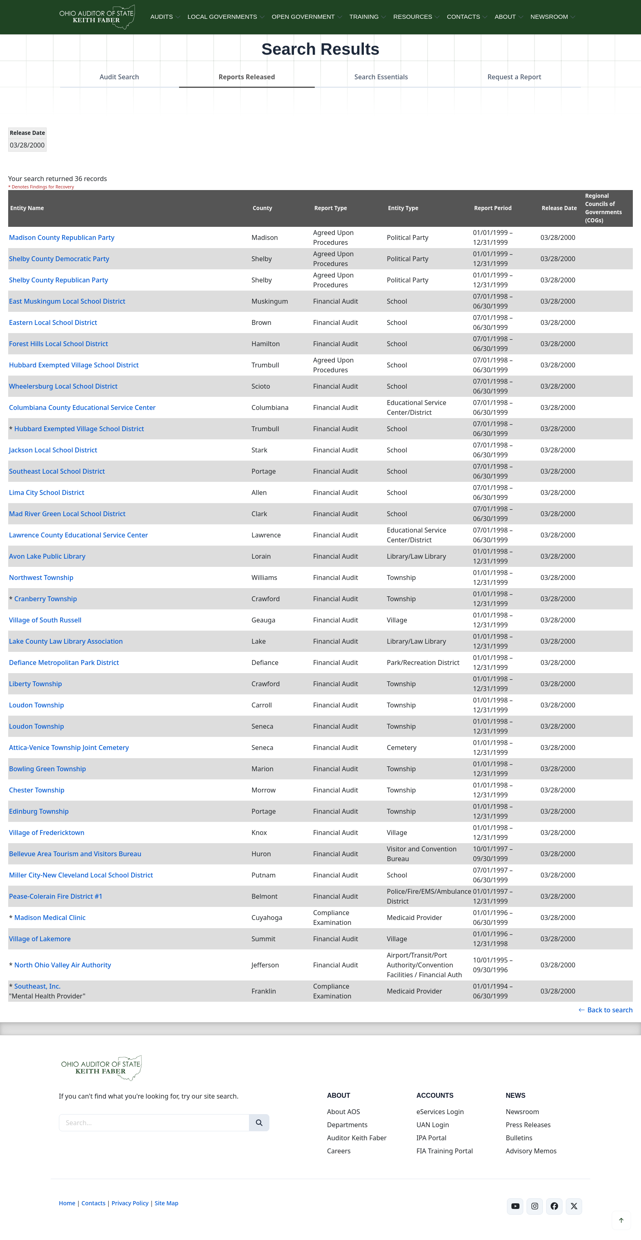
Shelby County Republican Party (58, 279)
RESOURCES (412, 16)
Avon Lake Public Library (47, 556)
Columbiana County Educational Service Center (82, 407)
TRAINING (364, 16)
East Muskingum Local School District (67, 301)
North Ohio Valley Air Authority (62, 964)
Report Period (493, 208)
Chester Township (37, 790)
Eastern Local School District (53, 322)
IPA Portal (432, 1137)
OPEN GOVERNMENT (303, 16)
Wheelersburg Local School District (63, 386)
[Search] (259, 1122)
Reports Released (247, 76)
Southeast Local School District (57, 471)
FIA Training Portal (445, 1150)
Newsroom (522, 1111)
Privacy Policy (130, 1203)
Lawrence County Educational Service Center (78, 534)
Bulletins (519, 1137)
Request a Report (514, 76)
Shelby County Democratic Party (59, 258)
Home (67, 1203)
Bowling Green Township (47, 768)
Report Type (330, 208)
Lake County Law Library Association (66, 641)
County (262, 208)
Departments (347, 1124)
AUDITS (161, 16)
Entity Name (27, 208)
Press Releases (528, 1124)
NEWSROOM (549, 16)
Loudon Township (36, 705)
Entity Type (403, 208)
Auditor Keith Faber (357, 1137)
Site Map (166, 1203)
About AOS (343, 1111)
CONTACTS (463, 16)
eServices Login (440, 1111)
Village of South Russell (45, 620)
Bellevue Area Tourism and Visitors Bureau (75, 853)
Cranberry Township (45, 598)
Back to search (605, 1009)
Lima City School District (46, 492)
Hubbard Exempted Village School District (74, 364)
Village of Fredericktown (46, 832)
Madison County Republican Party (61, 237)
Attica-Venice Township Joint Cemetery (69, 747)
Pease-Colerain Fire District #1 (56, 896)
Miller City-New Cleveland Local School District (81, 875)
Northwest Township (41, 577)
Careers (339, 1150)
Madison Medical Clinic (49, 917)
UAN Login (433, 1124)
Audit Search (119, 76)
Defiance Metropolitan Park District (64, 662)
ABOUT (505, 16)
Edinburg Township (39, 811)
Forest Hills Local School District (58, 343)
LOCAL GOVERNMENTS (222, 16)
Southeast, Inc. (37, 986)
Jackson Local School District (53, 449)
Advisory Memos (531, 1150)
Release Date (559, 208)
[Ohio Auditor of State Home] (96, 17)
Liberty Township (35, 683)
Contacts (93, 1203)
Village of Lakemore (40, 938)
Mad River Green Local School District (67, 513)
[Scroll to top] (621, 1220)
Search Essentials (381, 76)
